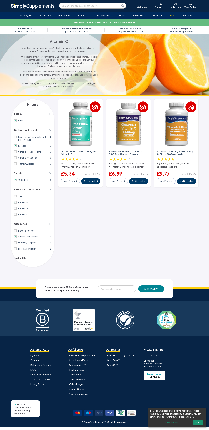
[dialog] (177, 417)
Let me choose (171, 422)
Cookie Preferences (40, 377)
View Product (70, 179)
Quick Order (186, 15)
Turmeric (122, 15)
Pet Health (157, 15)
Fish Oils (82, 15)
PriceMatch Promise (78, 396)
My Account (36, 358)
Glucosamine (64, 15)
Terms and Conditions (41, 382)
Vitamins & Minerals (101, 15)
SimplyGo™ (112, 367)
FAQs (33, 372)
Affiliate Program (77, 387)
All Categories (26, 15)
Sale (172, 15)
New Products (139, 15)
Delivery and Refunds (40, 367)
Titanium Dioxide (77, 382)
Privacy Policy (37, 387)
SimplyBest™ (113, 363)
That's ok (197, 422)
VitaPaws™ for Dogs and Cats (121, 358)
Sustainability (75, 377)
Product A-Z (45, 15)
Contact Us (36, 363)
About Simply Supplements (82, 358)
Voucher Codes (76, 391)
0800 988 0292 (151, 358)
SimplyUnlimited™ (78, 367)
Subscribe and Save (78, 363)
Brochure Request (78, 372)
